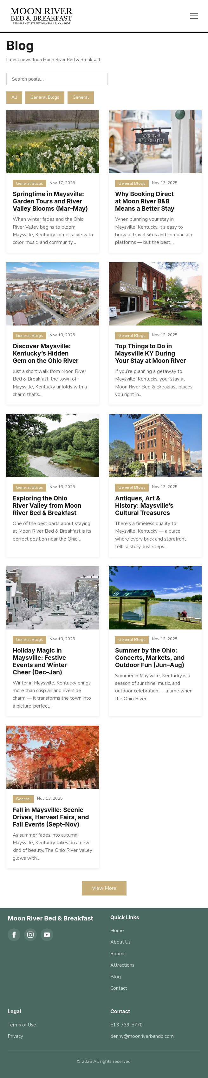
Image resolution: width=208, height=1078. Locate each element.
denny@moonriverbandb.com (142, 1036)
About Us (120, 942)
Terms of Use (22, 1025)
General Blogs (44, 97)
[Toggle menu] (194, 16)
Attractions (122, 965)
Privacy (15, 1036)
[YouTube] (47, 934)
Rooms (118, 954)
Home (117, 930)
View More (104, 888)
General (81, 97)
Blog (115, 977)
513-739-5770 (126, 1025)
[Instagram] (30, 934)
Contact (118, 988)
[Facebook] (14, 934)
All (14, 97)
